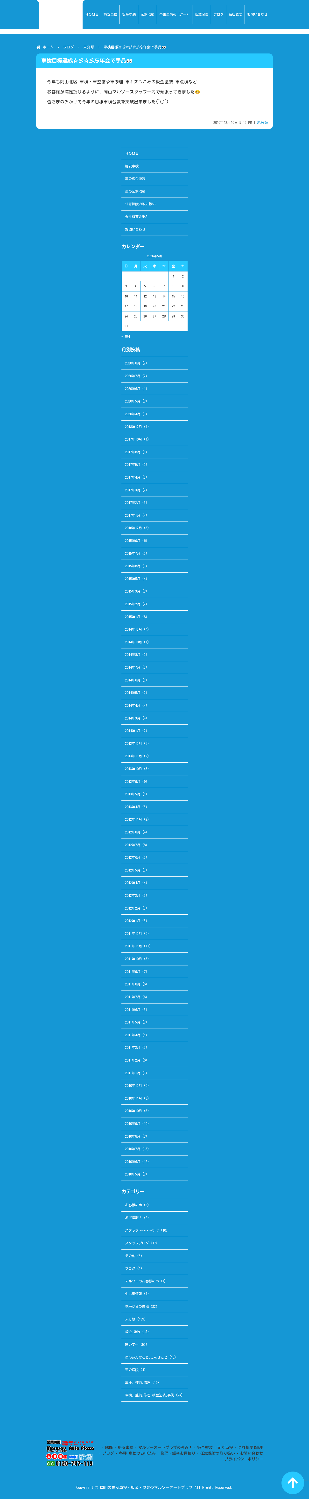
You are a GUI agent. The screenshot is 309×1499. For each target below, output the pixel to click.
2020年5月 (132, 401)
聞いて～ (132, 1344)
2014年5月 (132, 692)
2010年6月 (132, 1161)
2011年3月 (132, 1047)
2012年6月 (132, 857)
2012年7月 (132, 845)
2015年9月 (132, 540)
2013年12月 (133, 743)
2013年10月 (133, 769)
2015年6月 (132, 566)
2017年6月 (132, 452)
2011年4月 (132, 1035)
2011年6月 (132, 1009)
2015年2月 (132, 604)
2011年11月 (133, 946)
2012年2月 (132, 908)
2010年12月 (133, 1085)
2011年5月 (132, 1022)
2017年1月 (132, 515)
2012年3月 (132, 895)
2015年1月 (132, 617)
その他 (130, 1256)
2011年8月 (132, 984)
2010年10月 (133, 1111)
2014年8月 (132, 654)
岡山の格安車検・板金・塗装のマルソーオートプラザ (146, 1487)
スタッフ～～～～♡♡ (142, 1230)
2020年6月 (132, 388)
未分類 (88, 47)
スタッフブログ (137, 1243)
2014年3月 (132, 718)
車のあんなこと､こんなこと (146, 1357)
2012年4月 (132, 883)
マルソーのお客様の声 (142, 1281)
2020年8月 (132, 363)
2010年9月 (132, 1123)
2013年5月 (132, 794)
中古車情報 (133, 1293)
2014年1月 (132, 731)
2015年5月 (132, 579)
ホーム (48, 47)
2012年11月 (133, 819)
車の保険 (132, 1370)
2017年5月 (132, 464)
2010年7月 (132, 1149)
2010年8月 (132, 1136)
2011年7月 (132, 997)
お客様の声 (133, 1205)
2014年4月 (132, 705)
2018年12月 (133, 427)
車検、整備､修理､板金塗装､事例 (149, 1395)
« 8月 (125, 336)
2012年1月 (132, 921)
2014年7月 (132, 667)
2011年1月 (132, 1073)
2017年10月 (133, 439)
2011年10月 (133, 959)
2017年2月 (132, 502)
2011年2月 (132, 1060)
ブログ (68, 47)
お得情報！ (133, 1218)
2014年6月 (132, 680)
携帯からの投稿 (137, 1306)
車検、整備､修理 (137, 1382)
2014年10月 (133, 642)
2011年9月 (132, 971)
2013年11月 (133, 756)
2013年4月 (132, 807)
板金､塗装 (132, 1332)
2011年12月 (133, 933)
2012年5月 (132, 870)
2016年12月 (133, 528)
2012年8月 (132, 832)
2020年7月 (132, 376)
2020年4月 (132, 414)
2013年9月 (132, 781)
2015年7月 (132, 553)
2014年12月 (133, 629)
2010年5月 (132, 1174)
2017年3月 (132, 490)
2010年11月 (133, 1098)
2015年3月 (132, 591)
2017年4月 (132, 477)
